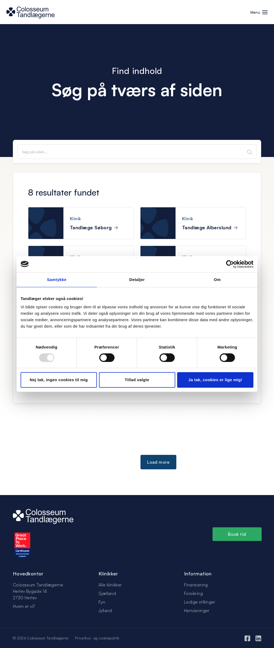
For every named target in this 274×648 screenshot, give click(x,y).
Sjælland (107, 593)
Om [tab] (217, 279)
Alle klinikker (110, 584)
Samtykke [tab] (56, 279)
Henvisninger (197, 610)
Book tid (237, 534)
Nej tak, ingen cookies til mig (59, 379)
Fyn (101, 602)
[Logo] (43, 516)
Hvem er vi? (24, 606)
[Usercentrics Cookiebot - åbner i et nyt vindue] (230, 264)
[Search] (250, 151)
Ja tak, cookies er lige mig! (215, 379)
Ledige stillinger (199, 602)
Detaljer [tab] (137, 279)
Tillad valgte (137, 379)
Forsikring (193, 593)
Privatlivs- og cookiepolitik (97, 638)
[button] (265, 12)
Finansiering (196, 584)
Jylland (105, 610)
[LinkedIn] (258, 637)
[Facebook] (247, 637)
